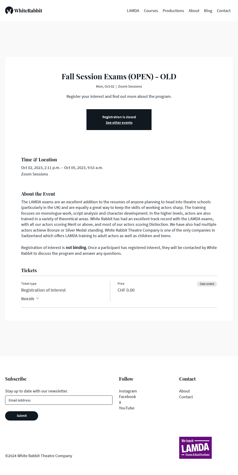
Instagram (128, 391)
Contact (186, 396)
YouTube (126, 408)
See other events (119, 122)
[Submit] (21, 416)
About (184, 391)
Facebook (127, 396)
